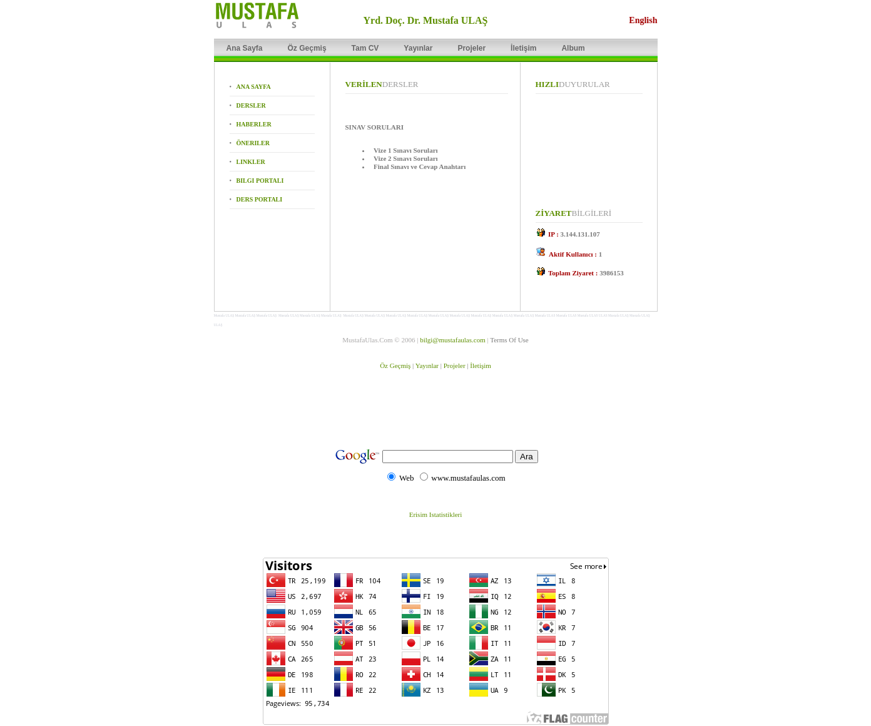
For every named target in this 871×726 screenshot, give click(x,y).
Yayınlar (427, 365)
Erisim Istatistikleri (435, 514)
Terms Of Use (509, 340)
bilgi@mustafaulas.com (453, 340)
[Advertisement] (437, 414)
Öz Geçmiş (395, 365)
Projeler (455, 365)
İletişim (480, 365)
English (643, 20)
